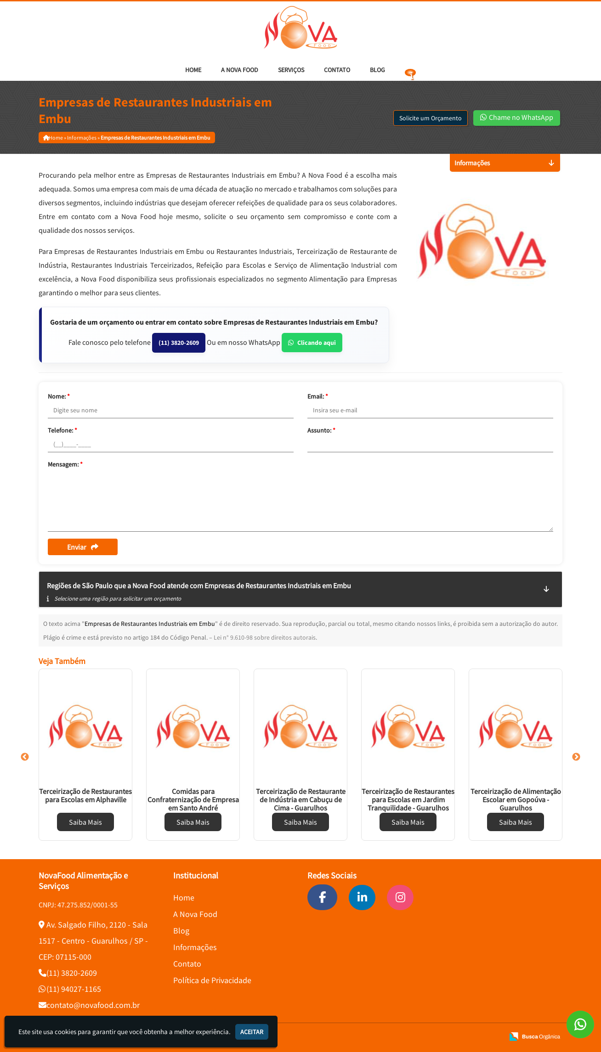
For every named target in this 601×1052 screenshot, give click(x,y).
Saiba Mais (85, 822)
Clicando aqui (312, 342)
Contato (337, 70)
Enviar (82, 546)
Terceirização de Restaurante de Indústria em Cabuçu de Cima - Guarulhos (301, 799)
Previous (24, 757)
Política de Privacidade (212, 980)
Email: (317, 396)
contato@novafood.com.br (93, 1005)
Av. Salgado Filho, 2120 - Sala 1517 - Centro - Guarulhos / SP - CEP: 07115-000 (93, 940)
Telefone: (62, 430)
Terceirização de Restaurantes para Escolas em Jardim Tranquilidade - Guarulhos (408, 799)
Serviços (291, 70)
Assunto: (321, 430)
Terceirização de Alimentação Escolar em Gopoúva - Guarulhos (516, 799)
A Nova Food (239, 70)
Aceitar (251, 1032)
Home (193, 70)
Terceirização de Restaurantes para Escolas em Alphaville (85, 795)
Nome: (59, 396)
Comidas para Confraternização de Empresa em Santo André (193, 799)
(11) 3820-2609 (179, 342)
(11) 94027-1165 (73, 989)
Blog (377, 70)
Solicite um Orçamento (430, 118)
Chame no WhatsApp (516, 117)
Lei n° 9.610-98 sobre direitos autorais (265, 637)
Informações (195, 947)
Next (576, 757)
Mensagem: (65, 464)
